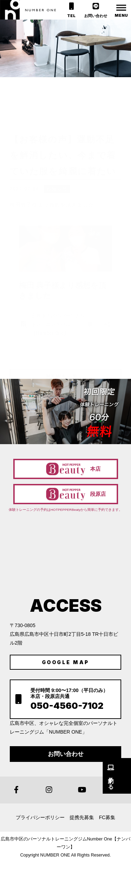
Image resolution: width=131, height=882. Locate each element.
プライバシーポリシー (40, 817)
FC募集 (107, 817)
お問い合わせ (65, 753)
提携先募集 (82, 817)
